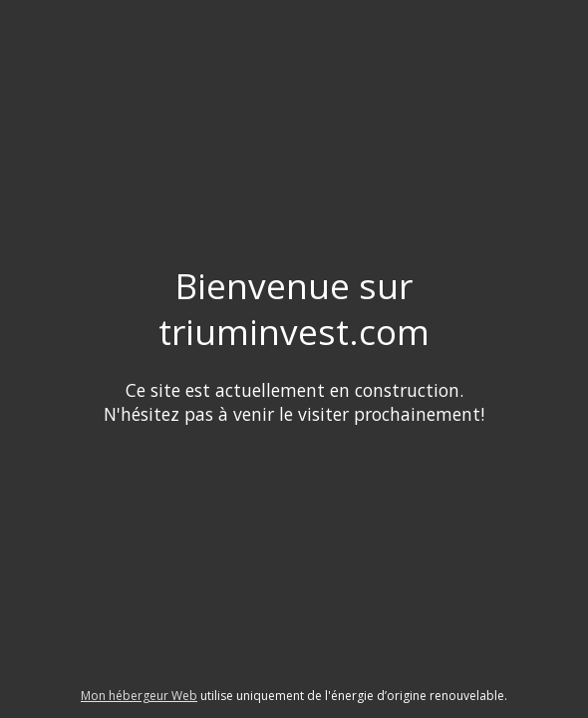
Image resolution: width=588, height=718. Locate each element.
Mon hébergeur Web (139, 695)
